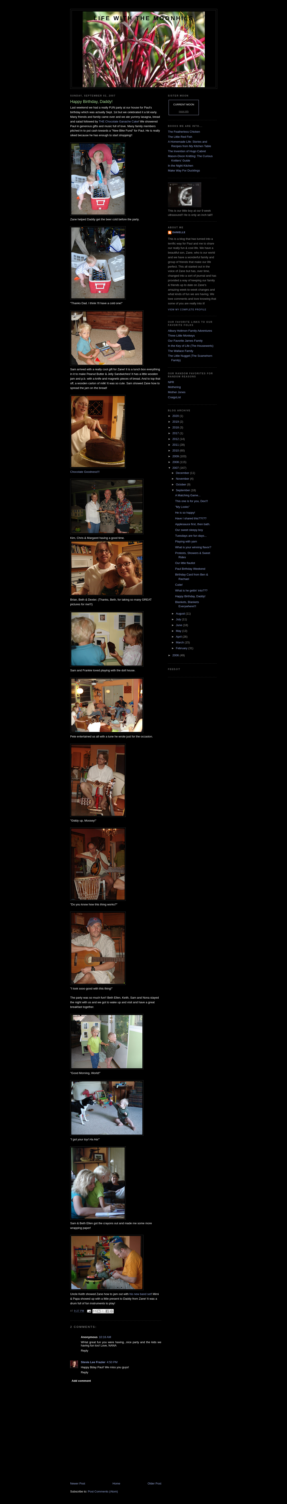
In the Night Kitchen (180, 165)
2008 (176, 462)
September (183, 490)
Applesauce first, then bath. (192, 524)
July (179, 619)
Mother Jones (176, 392)
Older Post (154, 1483)
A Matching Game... (187, 495)
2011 (176, 444)
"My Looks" (182, 507)
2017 (176, 433)
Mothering (174, 387)
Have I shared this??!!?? (190, 518)
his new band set (140, 1294)
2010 (176, 450)
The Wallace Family (180, 351)
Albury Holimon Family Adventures (190, 330)
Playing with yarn (186, 541)
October (181, 484)
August (181, 613)
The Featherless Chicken (184, 131)
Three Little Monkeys (181, 335)
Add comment (81, 1380)
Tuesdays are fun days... (191, 535)
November (183, 478)
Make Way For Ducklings (184, 170)
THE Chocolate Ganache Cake (118, 121)
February (182, 648)
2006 (176, 655)
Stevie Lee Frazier (93, 1362)
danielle (178, 232)
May (179, 631)
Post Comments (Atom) (103, 1491)
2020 (176, 416)
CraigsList (174, 397)
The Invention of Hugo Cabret (187, 151)
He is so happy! (185, 512)
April (179, 636)
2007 (176, 467)
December (183, 473)
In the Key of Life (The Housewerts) (190, 345)
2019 (176, 421)
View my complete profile (187, 309)
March (180, 642)
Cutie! (179, 584)
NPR (171, 382)
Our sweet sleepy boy (189, 530)
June (179, 625)
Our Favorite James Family (185, 340)
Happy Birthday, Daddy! (190, 596)
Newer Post (77, 1483)
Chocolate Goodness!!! (85, 471)
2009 (176, 456)
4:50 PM (112, 1362)
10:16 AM (105, 1337)
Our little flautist (185, 563)
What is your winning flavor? (193, 547)
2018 (176, 427)
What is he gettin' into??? (191, 590)
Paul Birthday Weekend (190, 568)
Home (116, 1483)
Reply (84, 1350)
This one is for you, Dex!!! (191, 501)
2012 (176, 439)
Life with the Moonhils (144, 18)
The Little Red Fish (180, 136)
